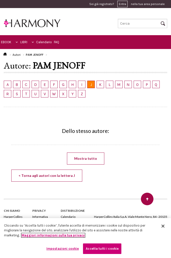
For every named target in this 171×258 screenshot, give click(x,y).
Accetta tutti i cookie (102, 248)
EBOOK (6, 42)
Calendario (44, 42)
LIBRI (23, 42)
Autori (17, 55)
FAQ (56, 42)
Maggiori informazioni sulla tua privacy (53, 235)
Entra (122, 4)
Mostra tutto (85, 158)
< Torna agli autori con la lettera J (47, 175)
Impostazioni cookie (62, 248)
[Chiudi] (162, 226)
